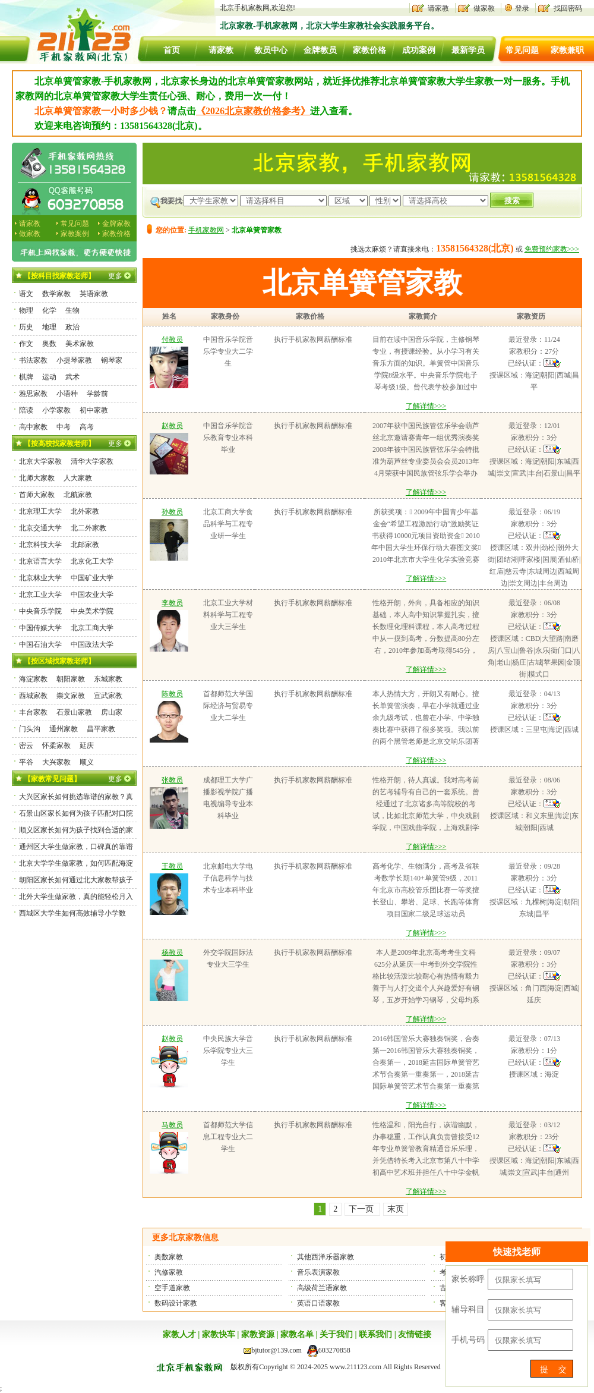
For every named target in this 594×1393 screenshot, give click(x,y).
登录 (522, 8)
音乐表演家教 (318, 1272)
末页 (395, 1209)
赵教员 (172, 426)
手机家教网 (206, 230)
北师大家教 (37, 478)
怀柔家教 (56, 745)
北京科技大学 (40, 544)
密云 (26, 745)
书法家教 (33, 360)
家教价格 (369, 50)
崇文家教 (70, 695)
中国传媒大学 (40, 628)
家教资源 (257, 1334)
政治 (72, 327)
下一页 (362, 1209)
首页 (171, 50)
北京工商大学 (92, 628)
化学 (49, 310)
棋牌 (26, 377)
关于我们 (336, 1334)
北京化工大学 (92, 561)
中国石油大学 (40, 644)
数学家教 (56, 294)
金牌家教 (116, 223)
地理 (49, 327)
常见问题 (522, 50)
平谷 (26, 762)
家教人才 (179, 1334)
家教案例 (75, 233)
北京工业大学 (40, 594)
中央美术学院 (92, 611)
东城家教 (108, 679)
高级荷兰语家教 (322, 1288)
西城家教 (33, 695)
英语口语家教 (318, 1303)
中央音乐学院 (40, 611)
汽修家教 (168, 1272)
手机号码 (468, 1339)
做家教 (484, 8)
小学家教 (56, 410)
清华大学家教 (92, 461)
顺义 (87, 762)
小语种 (67, 393)
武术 (72, 377)
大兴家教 (56, 762)
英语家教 (94, 294)
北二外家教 (88, 528)
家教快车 (218, 1334)
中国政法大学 (92, 644)
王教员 (172, 866)
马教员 (172, 1125)
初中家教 (94, 410)
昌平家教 (101, 729)
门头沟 (29, 729)
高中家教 (33, 427)
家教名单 (297, 1334)
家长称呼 (468, 1279)
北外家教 (85, 511)
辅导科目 (468, 1309)
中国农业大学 (92, 594)
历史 (26, 327)
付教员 (172, 339)
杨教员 (172, 952)
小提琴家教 (74, 360)
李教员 (172, 603)
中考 (63, 427)
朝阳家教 (70, 679)
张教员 (172, 780)
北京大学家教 (40, 461)
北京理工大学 (40, 511)
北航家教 (78, 494)
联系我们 (375, 1334)
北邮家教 (85, 544)
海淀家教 (33, 679)
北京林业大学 (40, 578)
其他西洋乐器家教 (325, 1257)
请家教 (438, 8)
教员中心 (270, 50)
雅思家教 (33, 393)
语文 (26, 294)
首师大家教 (37, 494)
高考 (87, 427)
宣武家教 (108, 695)
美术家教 (79, 343)
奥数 (49, 343)
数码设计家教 (175, 1303)
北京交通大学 (40, 528)
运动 (49, 377)
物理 (26, 310)
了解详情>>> (426, 406)
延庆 (87, 745)
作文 (26, 343)
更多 (115, 276)
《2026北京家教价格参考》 (253, 111)
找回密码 (568, 8)
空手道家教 (172, 1288)
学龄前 (97, 393)
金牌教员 (320, 50)
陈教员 (172, 694)
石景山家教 (74, 712)
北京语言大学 (40, 561)
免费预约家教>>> (552, 249)
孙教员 (172, 512)
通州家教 (63, 729)
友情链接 (414, 1334)
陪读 (26, 410)
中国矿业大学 (92, 578)
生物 (72, 310)
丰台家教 (33, 712)
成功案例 (418, 50)
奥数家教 (168, 1257)
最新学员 (468, 50)
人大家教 (78, 478)
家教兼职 (567, 50)
